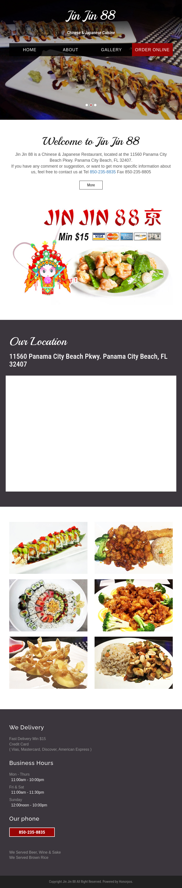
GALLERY (111, 49)
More (91, 185)
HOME (29, 49)
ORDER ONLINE (152, 49)
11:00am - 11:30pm (27, 792)
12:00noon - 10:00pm (29, 805)
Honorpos (125, 882)
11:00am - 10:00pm (27, 780)
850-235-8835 (103, 172)
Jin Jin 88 (91, 15)
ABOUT (70, 49)
